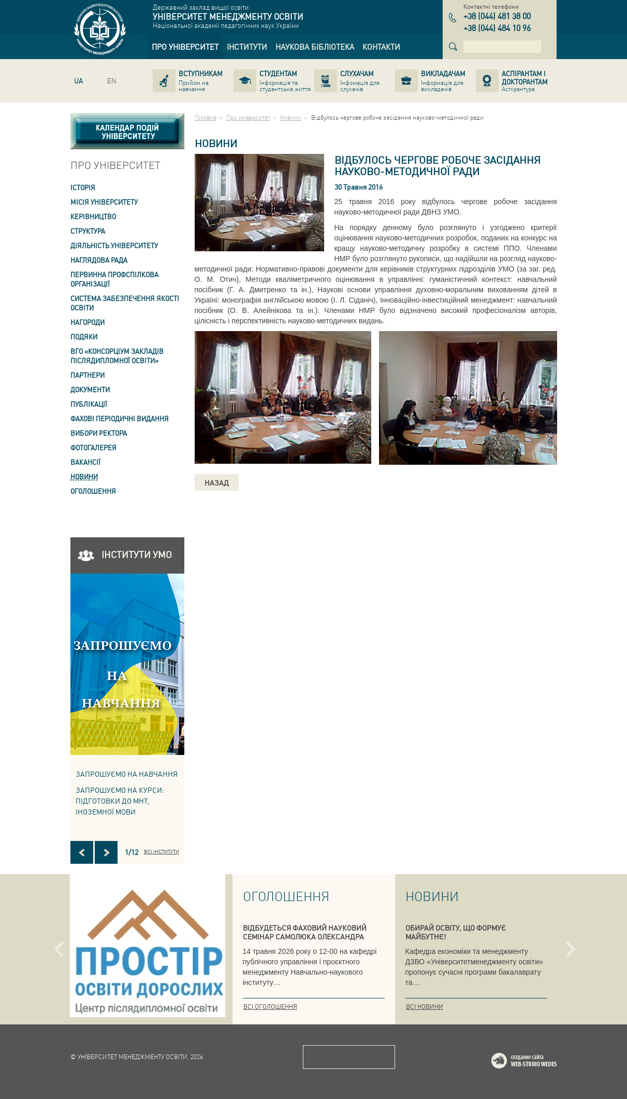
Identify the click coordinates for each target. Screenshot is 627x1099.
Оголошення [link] (93, 491)
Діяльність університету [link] (114, 245)
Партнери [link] (87, 374)
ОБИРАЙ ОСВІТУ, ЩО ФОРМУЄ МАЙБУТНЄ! (455, 932)
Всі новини (424, 1006)
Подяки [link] (83, 336)
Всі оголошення (270, 1006)
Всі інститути (161, 851)
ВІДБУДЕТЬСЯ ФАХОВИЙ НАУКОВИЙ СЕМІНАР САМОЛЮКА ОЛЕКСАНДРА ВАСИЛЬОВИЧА (305, 936)
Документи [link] (90, 389)
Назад (217, 482)
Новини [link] (84, 476)
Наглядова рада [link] (98, 259)
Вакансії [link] (85, 462)
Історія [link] (82, 187)
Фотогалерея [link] (93, 447)
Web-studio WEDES (537, 1062)
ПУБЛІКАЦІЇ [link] (88, 403)
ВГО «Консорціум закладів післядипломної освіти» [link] (117, 356)
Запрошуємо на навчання (127, 773)
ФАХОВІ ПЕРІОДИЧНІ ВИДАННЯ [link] (119, 418)
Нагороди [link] (87, 322)
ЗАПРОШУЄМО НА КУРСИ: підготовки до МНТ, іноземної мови (120, 800)
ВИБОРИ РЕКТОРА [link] (98, 433)
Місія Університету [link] (104, 201)
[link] (185, 46)
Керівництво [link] (93, 216)
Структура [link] (87, 230)
